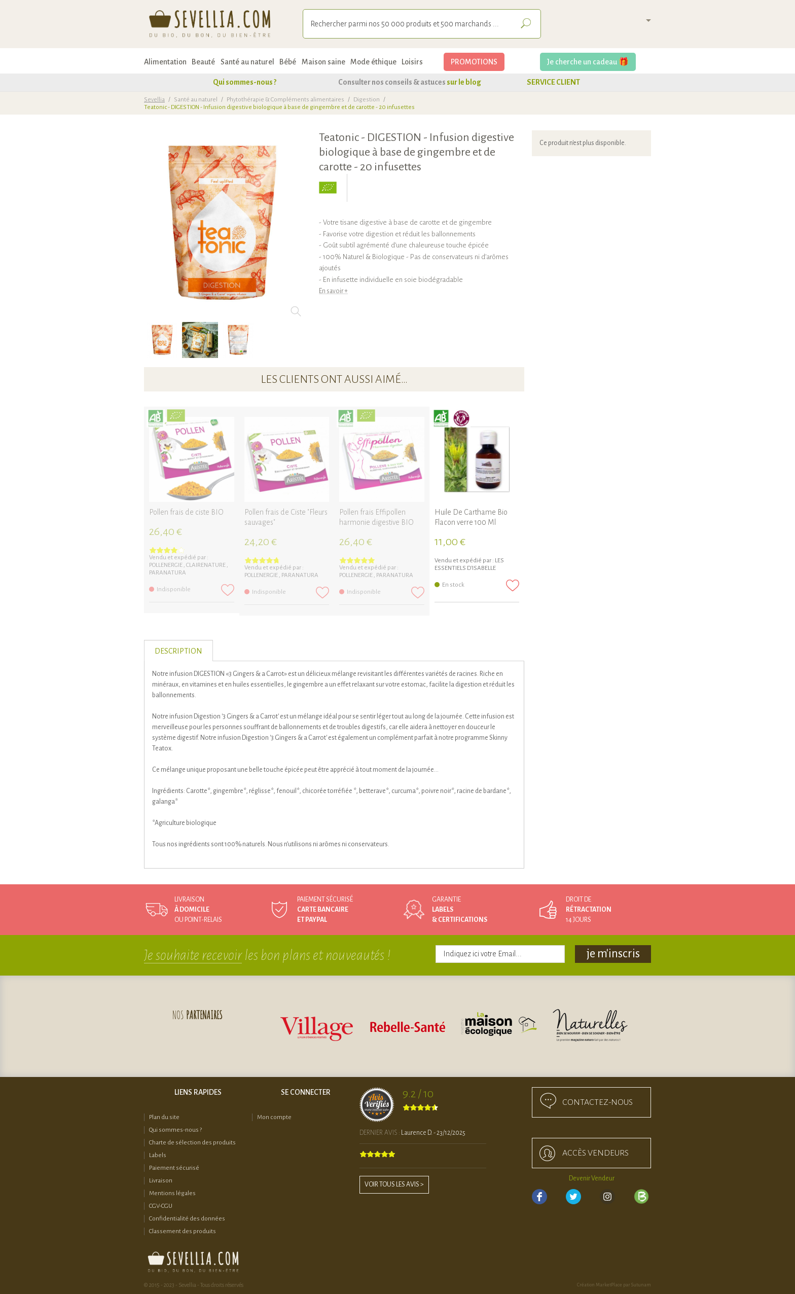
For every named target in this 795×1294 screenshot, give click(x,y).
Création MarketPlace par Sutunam (614, 1284)
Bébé (287, 62)
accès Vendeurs (595, 1153)
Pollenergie (166, 565)
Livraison (160, 1180)
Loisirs (412, 62)
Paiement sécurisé (174, 1168)
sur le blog (464, 82)
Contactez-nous (597, 1102)
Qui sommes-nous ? (244, 82)
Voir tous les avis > (394, 1184)
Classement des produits (182, 1231)
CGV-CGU (160, 1206)
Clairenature (206, 565)
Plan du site (164, 1117)
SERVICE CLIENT (553, 82)
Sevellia (154, 99)
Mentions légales (172, 1193)
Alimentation (165, 62)
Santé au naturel (247, 62)
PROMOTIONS (474, 62)
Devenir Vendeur (592, 1178)
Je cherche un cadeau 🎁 (588, 62)
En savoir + (333, 291)
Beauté (203, 62)
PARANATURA (167, 572)
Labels (157, 1155)
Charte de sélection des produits (192, 1142)
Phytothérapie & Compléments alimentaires (285, 99)
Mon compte (274, 1117)
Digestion (366, 99)
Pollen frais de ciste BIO (186, 512)
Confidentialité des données (187, 1218)
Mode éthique (373, 62)
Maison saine (323, 62)
